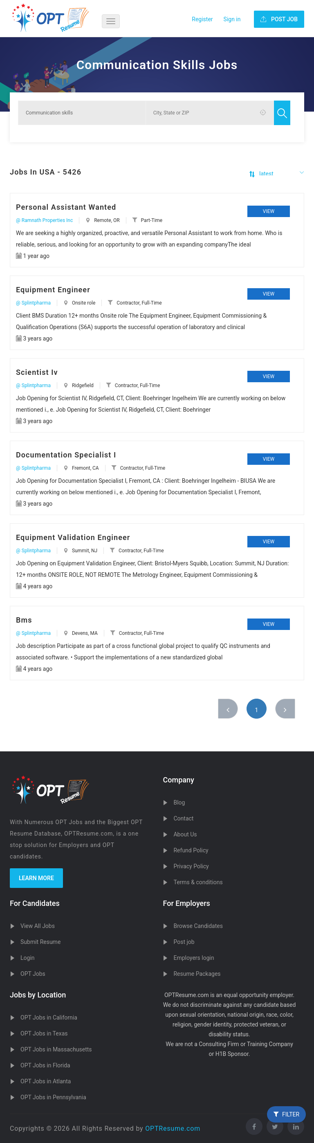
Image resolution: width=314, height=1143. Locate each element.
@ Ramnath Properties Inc (44, 220)
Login (27, 958)
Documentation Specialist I (66, 454)
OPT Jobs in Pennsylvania (53, 1097)
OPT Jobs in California (48, 1017)
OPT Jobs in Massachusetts (56, 1049)
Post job (183, 942)
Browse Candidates (197, 926)
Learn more (36, 878)
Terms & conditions (197, 882)
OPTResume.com (172, 1128)
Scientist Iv (37, 372)
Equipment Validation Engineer (73, 537)
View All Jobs (37, 926)
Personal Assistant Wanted (66, 207)
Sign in (232, 19)
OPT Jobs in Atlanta (45, 1081)
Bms (24, 620)
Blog (179, 802)
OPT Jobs (32, 973)
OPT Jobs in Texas (44, 1033)
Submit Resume (40, 942)
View (268, 211)
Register (202, 19)
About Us (185, 834)
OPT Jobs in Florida (45, 1065)
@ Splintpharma (33, 303)
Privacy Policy (191, 866)
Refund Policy (190, 850)
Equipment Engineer (53, 289)
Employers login (193, 958)
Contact (183, 818)
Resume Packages (196, 973)
